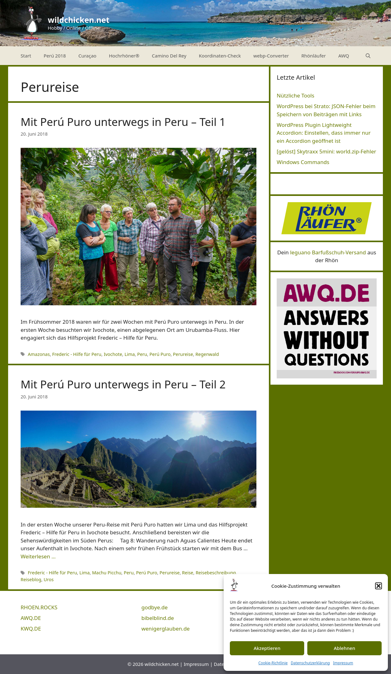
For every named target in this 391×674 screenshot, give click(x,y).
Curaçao (87, 55)
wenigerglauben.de (165, 628)
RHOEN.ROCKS (39, 607)
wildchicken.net (78, 19)
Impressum (343, 663)
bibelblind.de (157, 618)
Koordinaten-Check (220, 55)
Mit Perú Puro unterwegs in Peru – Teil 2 (123, 384)
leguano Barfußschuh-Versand (328, 252)
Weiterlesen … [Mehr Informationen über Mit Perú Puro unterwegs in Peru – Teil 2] (38, 556)
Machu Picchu (106, 573)
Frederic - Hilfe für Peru (76, 354)
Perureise (183, 354)
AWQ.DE (31, 618)
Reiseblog (31, 579)
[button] (378, 586)
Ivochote (113, 354)
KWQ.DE (31, 628)
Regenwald (207, 354)
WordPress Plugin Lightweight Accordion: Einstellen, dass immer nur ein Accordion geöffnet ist (324, 132)
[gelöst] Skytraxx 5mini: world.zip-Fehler (326, 151)
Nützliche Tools (295, 95)
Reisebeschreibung (215, 573)
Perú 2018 (55, 55)
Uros (49, 579)
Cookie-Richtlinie (273, 663)
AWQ (343, 55)
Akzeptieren (267, 648)
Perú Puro (160, 354)
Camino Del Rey (169, 55)
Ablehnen (344, 648)
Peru (142, 354)
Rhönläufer (313, 55)
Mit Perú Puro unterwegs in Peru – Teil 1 (123, 121)
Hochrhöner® (124, 55)
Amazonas (39, 354)
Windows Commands (303, 162)
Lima (130, 354)
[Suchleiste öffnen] (368, 55)
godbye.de (154, 607)
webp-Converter (271, 55)
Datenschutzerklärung (310, 663)
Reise (187, 573)
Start (26, 55)
